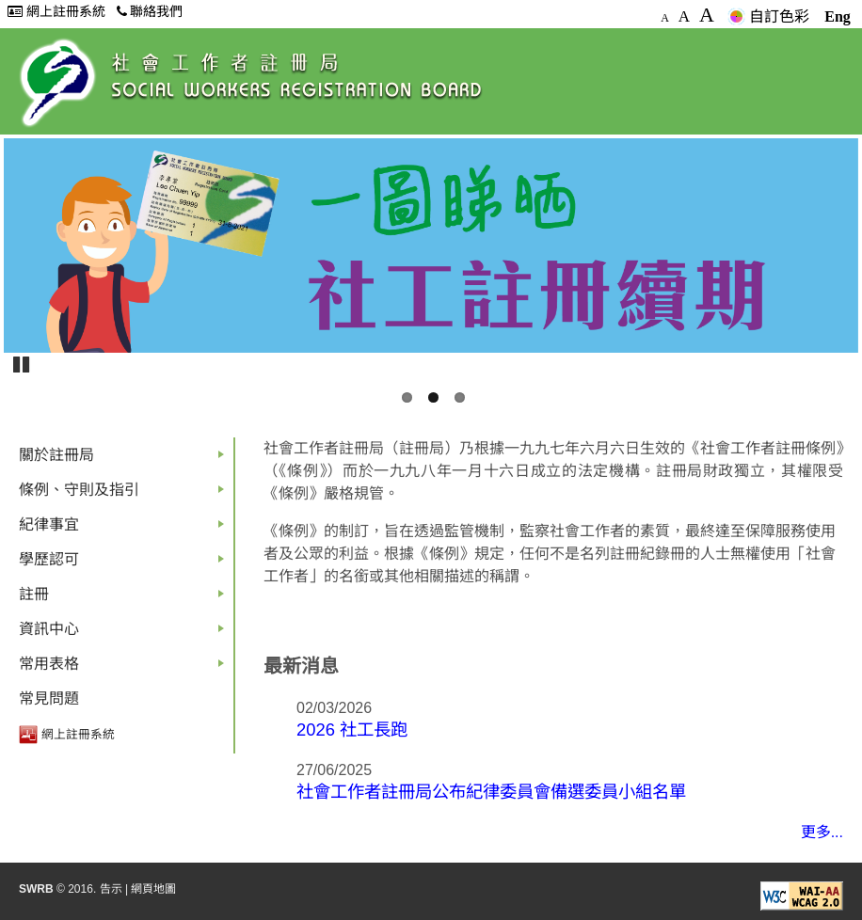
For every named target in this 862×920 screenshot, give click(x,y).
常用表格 (125, 668)
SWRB (36, 889)
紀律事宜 (125, 529)
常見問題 (49, 698)
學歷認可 (125, 564)
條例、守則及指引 (125, 494)
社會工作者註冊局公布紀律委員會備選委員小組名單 (491, 791)
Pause (22, 363)
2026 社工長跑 (351, 729)
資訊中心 (125, 633)
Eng (837, 16)
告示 (111, 889)
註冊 (125, 598)
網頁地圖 (153, 889)
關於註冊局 (125, 459)
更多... (822, 832)
